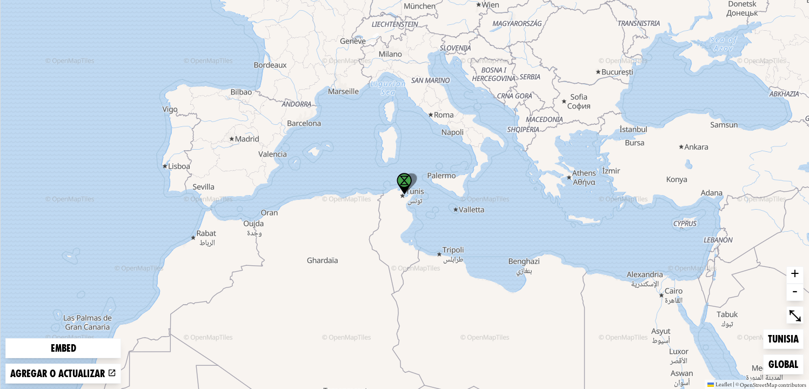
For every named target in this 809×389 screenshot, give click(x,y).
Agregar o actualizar (63, 373)
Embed (63, 348)
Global (786, 363)
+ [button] (795, 275)
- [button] (795, 292)
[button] (404, 183)
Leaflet (719, 384)
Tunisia (785, 338)
